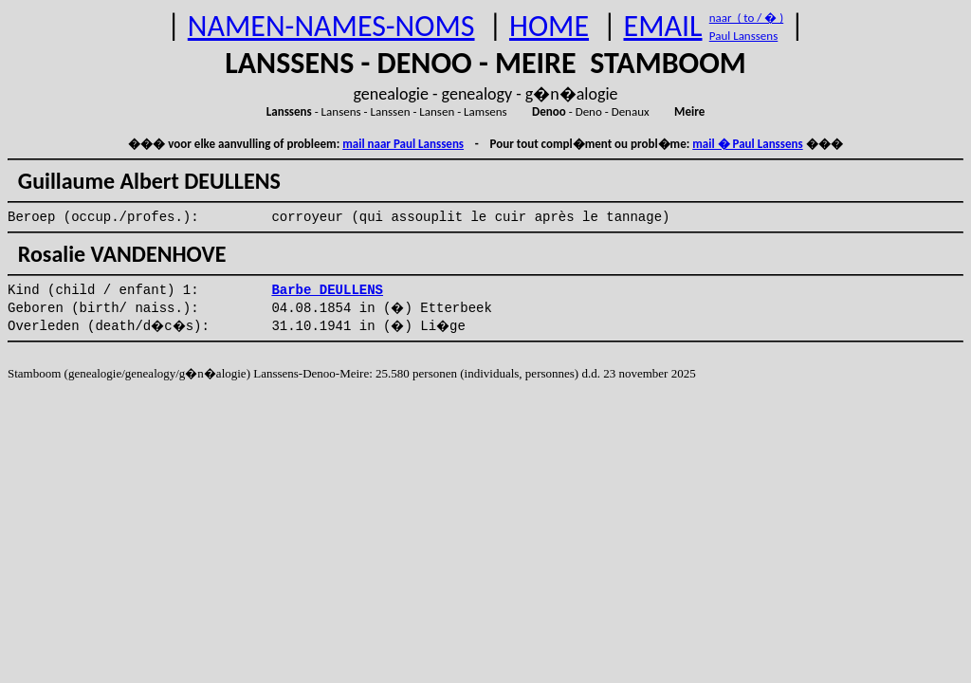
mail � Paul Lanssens (747, 144)
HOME (549, 26)
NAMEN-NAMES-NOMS (331, 26)
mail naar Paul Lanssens (403, 144)
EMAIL (663, 26)
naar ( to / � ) (746, 17)
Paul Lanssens (744, 35)
